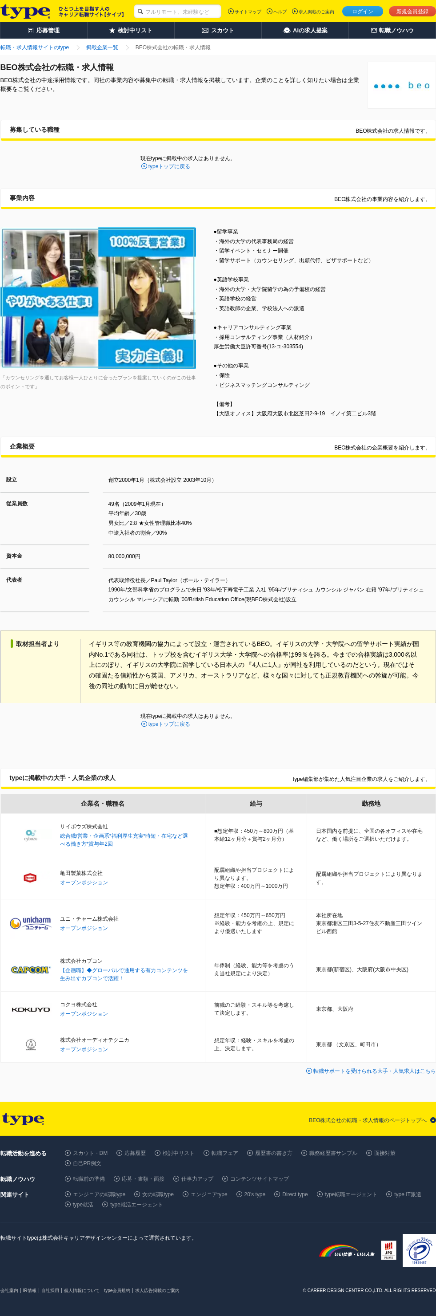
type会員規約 (117, 1290)
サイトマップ (248, 11)
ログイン (362, 11)
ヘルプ (280, 11)
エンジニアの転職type (99, 1194)
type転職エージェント (351, 1194)
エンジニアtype (209, 1194)
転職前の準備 (89, 1179)
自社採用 (50, 1290)
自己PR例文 (87, 1163)
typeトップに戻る (169, 166)
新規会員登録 (412, 11)
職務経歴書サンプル (333, 1153)
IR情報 (29, 1290)
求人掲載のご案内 (316, 11)
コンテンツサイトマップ (259, 1179)
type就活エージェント (136, 1205)
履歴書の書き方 (273, 1153)
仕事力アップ (197, 1179)
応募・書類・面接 (143, 1179)
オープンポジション (84, 882)
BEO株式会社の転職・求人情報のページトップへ (368, 1120)
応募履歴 (135, 1153)
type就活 (83, 1205)
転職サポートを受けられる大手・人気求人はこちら (374, 1071)
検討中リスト (179, 1153)
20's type (255, 1194)
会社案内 (9, 1290)
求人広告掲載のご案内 (157, 1290)
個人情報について (82, 1290)
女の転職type (158, 1194)
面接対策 (385, 1153)
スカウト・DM (90, 1153)
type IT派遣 (407, 1194)
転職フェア (225, 1153)
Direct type (295, 1194)
